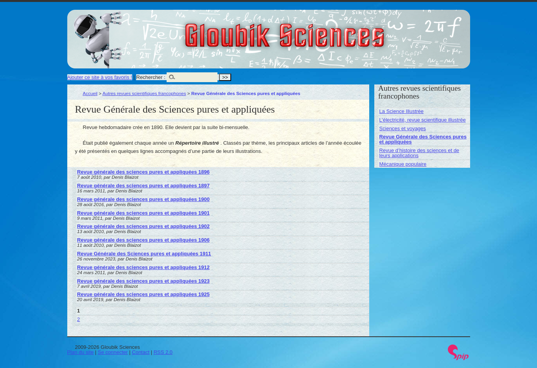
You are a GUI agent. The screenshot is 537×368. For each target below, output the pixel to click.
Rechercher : (150, 77)
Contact (140, 352)
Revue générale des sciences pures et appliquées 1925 (143, 294)
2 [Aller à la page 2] (78, 319)
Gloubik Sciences (328, 30)
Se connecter (113, 352)
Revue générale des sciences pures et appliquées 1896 (143, 172)
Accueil (90, 93)
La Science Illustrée (401, 111)
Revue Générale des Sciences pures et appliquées (423, 139)
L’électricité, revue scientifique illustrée (422, 120)
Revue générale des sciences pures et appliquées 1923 (143, 281)
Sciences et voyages (402, 128)
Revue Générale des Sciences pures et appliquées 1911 (144, 254)
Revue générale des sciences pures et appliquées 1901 (143, 213)
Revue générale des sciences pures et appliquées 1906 (143, 240)
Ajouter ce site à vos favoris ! (99, 77)
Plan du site (80, 352)
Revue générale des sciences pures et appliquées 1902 (143, 226)
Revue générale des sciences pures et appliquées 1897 (143, 185)
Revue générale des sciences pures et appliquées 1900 (143, 199)
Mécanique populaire (403, 164)
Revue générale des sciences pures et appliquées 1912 (143, 267)
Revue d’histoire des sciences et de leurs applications (419, 152)
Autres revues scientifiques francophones (144, 93)
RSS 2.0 (163, 352)
